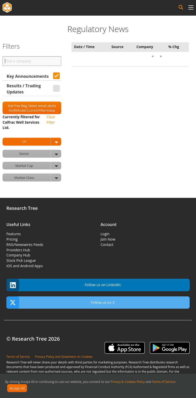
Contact (107, 244)
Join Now (108, 239)
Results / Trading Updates (24, 89)
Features (13, 233)
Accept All (17, 388)
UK (41, 142)
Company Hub (18, 255)
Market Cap (38, 166)
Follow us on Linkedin (63, 285)
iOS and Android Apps (24, 265)
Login (105, 233)
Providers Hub (18, 250)
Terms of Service (163, 382)
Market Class (37, 177)
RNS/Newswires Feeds (24, 244)
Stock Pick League (21, 260)
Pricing (12, 239)
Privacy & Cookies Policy (128, 382)
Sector (40, 154)
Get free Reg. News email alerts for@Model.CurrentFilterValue (32, 108)
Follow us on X (60, 302)
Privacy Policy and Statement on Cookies (63, 356)
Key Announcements (28, 76)
